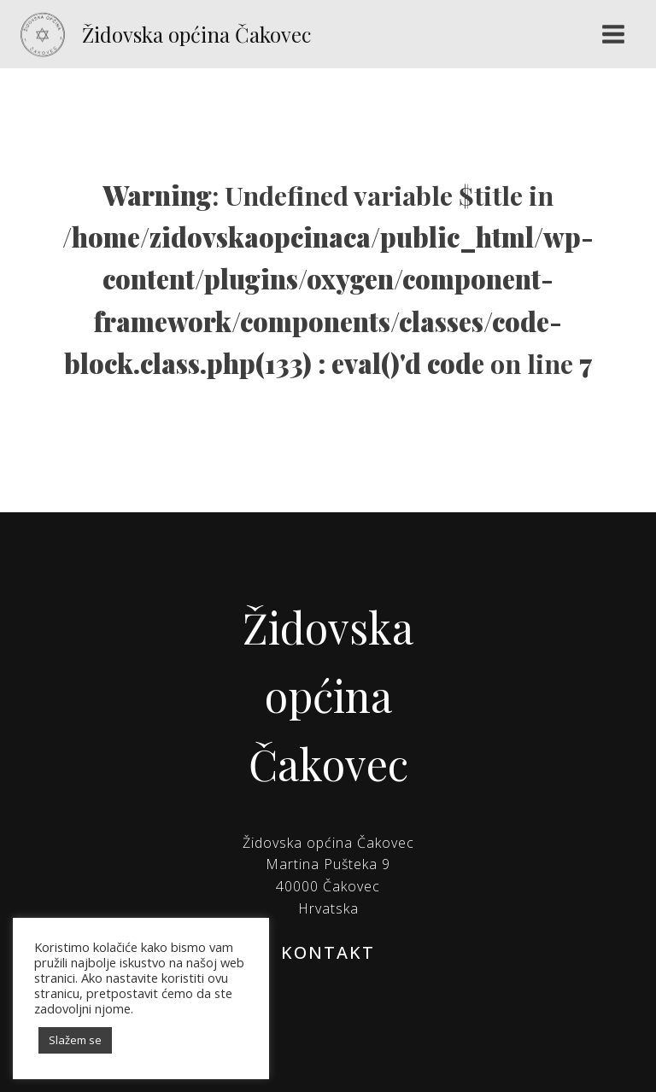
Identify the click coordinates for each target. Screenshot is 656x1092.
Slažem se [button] (75, 1040)
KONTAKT (328, 952)
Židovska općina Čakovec (196, 34)
